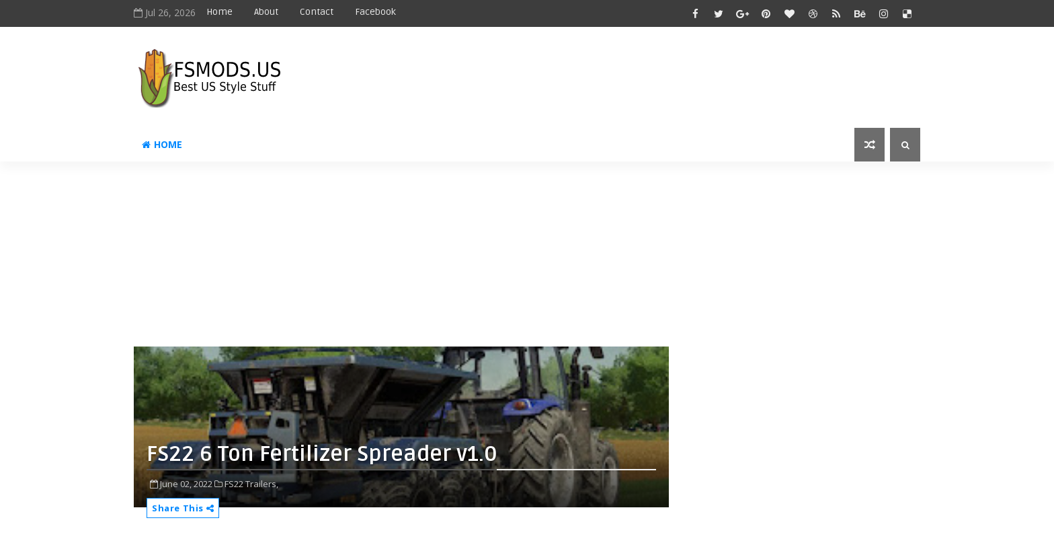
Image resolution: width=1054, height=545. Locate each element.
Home (219, 11)
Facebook (375, 11)
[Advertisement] (460, 259)
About (266, 11)
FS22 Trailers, (251, 484)
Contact (316, 11)
